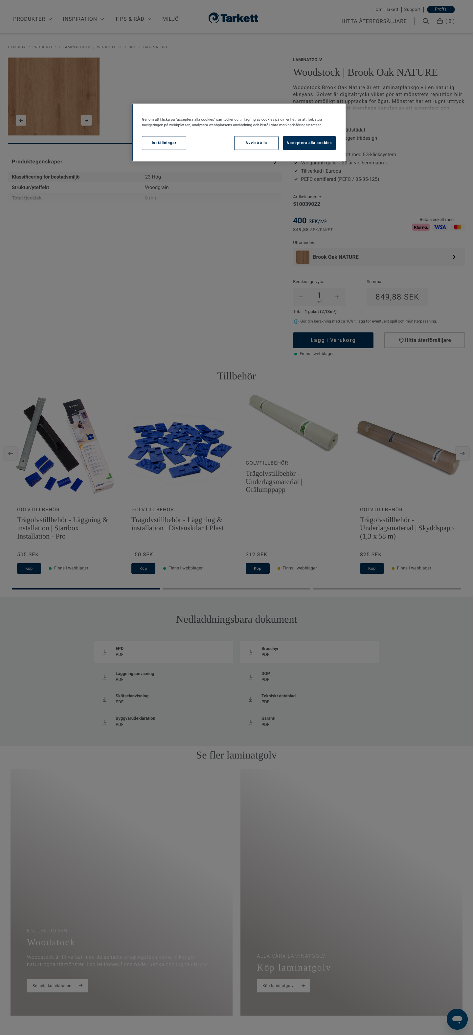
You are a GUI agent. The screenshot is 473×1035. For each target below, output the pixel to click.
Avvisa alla (256, 142)
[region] (239, 132)
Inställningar (164, 142)
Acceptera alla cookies (309, 142)
